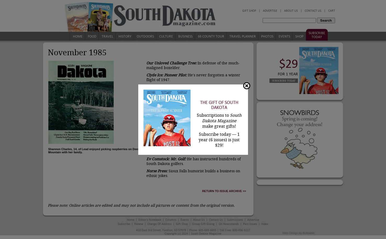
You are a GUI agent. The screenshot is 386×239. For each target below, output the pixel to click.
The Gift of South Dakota (219, 105)
